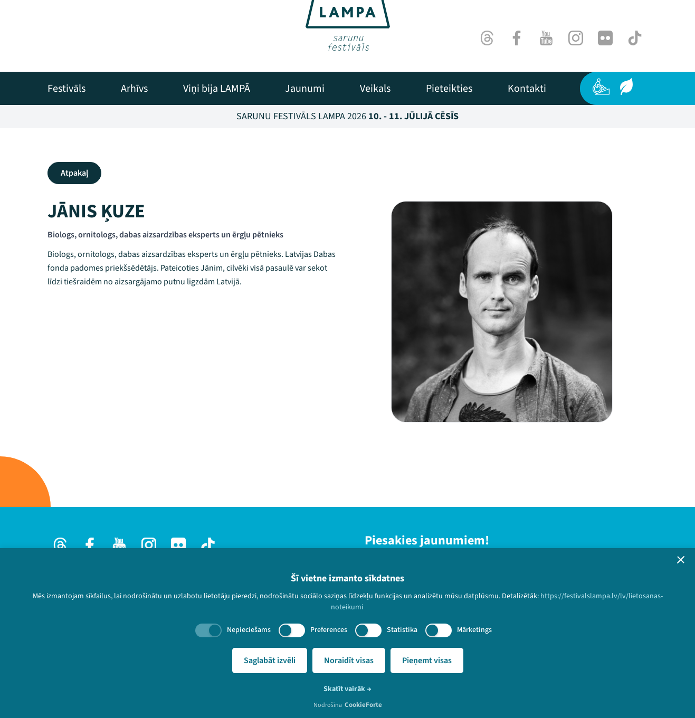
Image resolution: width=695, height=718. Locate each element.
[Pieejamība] (601, 86)
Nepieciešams (249, 630)
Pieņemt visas (427, 660)
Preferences (328, 630)
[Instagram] (575, 38)
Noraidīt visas (349, 660)
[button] (680, 559)
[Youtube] (546, 38)
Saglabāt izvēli (270, 660)
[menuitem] (66, 89)
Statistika (402, 630)
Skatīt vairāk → (347, 689)
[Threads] (487, 38)
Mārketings (474, 630)
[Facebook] (516, 38)
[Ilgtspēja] (626, 86)
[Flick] (605, 38)
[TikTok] (635, 38)
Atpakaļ (74, 173)
